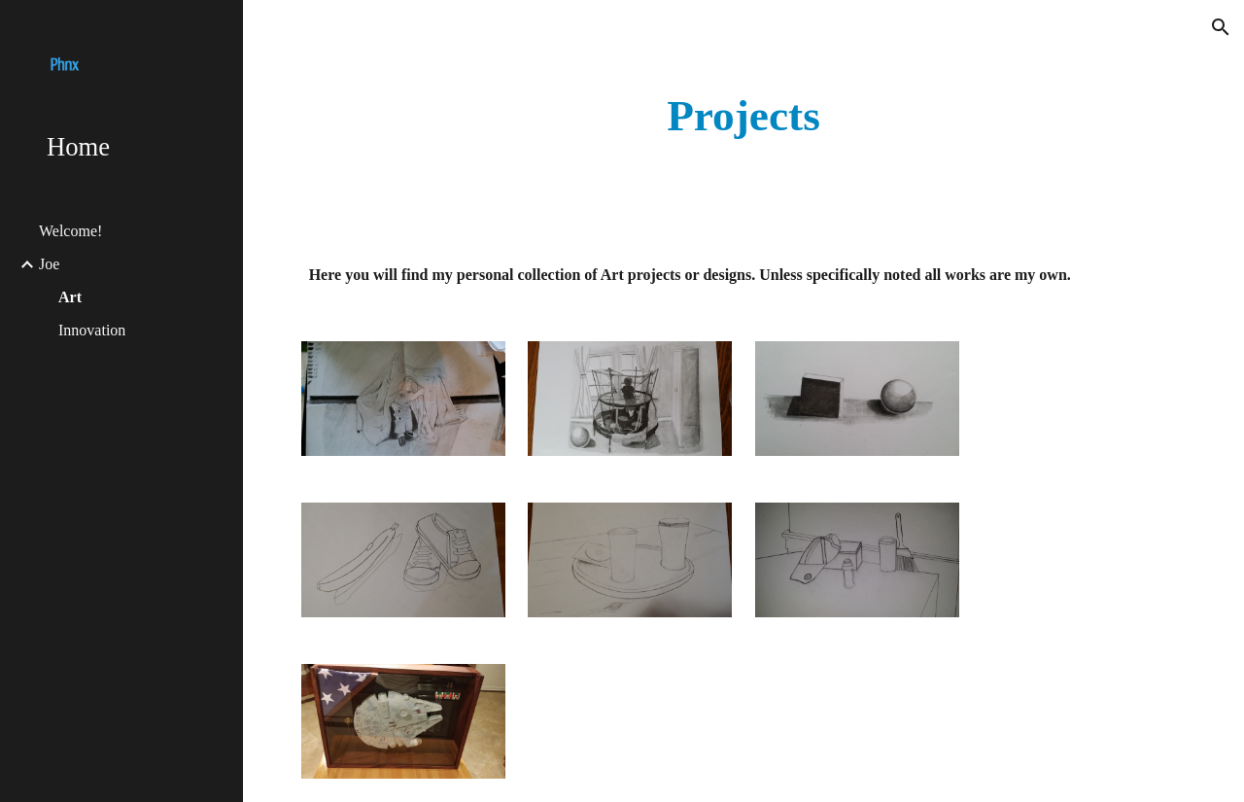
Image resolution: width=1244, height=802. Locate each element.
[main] (744, 116)
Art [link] (70, 297)
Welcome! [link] (70, 231)
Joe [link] (49, 264)
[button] (1220, 27)
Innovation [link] (91, 330)
